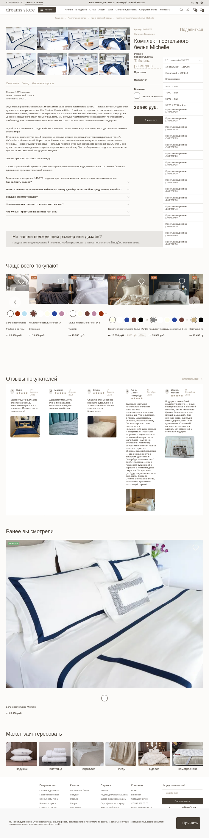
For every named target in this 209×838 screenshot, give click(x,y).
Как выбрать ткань (51, 800)
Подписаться (187, 802)
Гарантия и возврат (51, 796)
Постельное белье (77, 18)
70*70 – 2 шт (172, 83)
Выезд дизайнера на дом (119, 800)
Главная (59, 18)
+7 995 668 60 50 (14, 2)
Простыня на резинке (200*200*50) (176, 207)
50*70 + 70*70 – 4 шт (176, 96)
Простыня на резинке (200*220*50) (176, 234)
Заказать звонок (34, 2)
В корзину (151, 111)
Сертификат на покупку (118, 804)
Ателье (69, 9)
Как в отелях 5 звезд (101, 18)
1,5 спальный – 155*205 (177, 54)
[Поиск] (181, 10)
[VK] (192, 2)
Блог (110, 9)
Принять (190, 823)
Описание (12, 83)
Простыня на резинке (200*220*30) (176, 216)
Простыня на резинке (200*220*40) (176, 225)
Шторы (77, 804)
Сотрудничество (148, 9)
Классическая (173, 70)
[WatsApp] (201, 2)
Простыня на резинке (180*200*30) (176, 163)
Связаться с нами (182, 239)
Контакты (165, 9)
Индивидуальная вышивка (120, 796)
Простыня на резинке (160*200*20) (176, 119)
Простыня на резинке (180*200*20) (176, 145)
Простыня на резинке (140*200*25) (176, 110)
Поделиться (197, 28)
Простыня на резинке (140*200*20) (176, 101)
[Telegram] (197, 2)
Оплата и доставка (126, 9)
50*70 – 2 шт (172, 77)
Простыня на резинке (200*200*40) (176, 198)
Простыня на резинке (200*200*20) (176, 181)
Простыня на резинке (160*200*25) (176, 128)
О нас (92, 9)
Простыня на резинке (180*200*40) (176, 172)
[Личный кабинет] (187, 10)
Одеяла (78, 800)
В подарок (81, 9)
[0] (194, 10)
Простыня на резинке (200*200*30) (176, 190)
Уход (25, 83)
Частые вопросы (43, 83)
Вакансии (144, 796)
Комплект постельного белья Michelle (135, 18)
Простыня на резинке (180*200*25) (176, 154)
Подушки (78, 796)
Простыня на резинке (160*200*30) (176, 137)
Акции (102, 9)
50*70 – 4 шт (172, 90)
